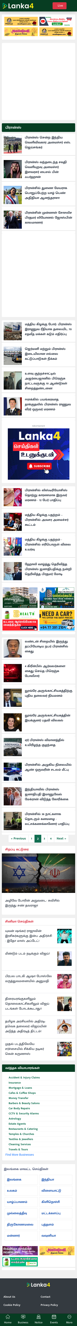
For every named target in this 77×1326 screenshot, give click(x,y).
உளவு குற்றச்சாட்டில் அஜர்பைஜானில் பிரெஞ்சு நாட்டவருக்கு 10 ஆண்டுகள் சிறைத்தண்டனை (46, 381)
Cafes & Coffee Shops (20, 1093)
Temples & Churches (19, 1134)
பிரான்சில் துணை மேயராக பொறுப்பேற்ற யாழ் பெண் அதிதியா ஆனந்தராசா (46, 193)
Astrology (13, 1118)
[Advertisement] (38, 81)
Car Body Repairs (17, 1108)
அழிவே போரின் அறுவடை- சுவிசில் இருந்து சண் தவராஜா (32, 903)
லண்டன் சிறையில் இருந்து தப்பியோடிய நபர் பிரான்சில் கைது (46, 646)
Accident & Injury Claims (22, 1077)
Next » (61, 838)
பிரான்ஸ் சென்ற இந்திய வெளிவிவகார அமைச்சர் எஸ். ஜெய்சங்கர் (48, 142)
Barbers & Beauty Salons (22, 1103)
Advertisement (38, 426)
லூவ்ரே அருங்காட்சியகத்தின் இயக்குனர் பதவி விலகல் (47, 718)
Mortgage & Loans (18, 1088)
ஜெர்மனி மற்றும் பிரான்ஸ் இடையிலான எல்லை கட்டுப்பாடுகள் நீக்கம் (45, 354)
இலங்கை (14, 1179)
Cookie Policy (11, 1305)
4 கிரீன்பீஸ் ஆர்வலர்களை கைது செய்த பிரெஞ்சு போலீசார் (45, 671)
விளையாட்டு (51, 1190)
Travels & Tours (16, 1149)
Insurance (13, 1082)
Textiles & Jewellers (19, 1139)
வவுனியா (48, 1235)
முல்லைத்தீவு (17, 1213)
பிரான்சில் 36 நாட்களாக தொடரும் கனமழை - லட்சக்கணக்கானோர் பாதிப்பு (47, 819)
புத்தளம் (47, 1224)
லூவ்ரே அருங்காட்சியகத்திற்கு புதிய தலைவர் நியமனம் (48, 693)
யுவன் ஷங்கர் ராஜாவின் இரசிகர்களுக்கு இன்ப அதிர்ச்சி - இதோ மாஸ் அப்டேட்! (28, 936)
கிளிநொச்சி (50, 1202)
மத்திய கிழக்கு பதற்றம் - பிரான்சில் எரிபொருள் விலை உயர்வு (48, 544)
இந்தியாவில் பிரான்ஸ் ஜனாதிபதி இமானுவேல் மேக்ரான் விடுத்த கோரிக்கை (46, 794)
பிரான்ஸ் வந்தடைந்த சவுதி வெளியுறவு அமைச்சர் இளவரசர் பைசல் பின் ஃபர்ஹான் (46, 169)
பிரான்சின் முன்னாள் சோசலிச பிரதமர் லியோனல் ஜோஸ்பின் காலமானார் (48, 217)
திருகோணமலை (20, 1224)
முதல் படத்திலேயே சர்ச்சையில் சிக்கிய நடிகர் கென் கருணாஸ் (24, 1049)
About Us (9, 1296)
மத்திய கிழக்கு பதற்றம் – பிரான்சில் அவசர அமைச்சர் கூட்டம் (46, 520)
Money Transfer (16, 1098)
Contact (45, 1296)
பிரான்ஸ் (13, 128)
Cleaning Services (18, 1144)
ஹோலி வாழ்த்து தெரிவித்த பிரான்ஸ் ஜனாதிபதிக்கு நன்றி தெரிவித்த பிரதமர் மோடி (48, 569)
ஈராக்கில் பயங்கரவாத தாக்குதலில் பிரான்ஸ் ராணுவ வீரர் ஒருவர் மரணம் (48, 404)
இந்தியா (47, 1179)
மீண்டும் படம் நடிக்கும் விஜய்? (27, 953)
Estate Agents (15, 1124)
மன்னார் (13, 1235)
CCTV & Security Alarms (22, 1113)
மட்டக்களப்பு (51, 1213)
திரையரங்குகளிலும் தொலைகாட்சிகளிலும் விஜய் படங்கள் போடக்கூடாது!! (27, 1003)
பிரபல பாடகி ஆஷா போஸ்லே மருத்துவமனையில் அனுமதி (28, 979)
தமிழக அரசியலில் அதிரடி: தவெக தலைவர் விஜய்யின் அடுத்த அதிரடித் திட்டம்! (26, 1026)
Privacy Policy (49, 1305)
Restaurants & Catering (21, 1129)
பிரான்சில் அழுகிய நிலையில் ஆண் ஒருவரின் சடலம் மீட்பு (48, 767)
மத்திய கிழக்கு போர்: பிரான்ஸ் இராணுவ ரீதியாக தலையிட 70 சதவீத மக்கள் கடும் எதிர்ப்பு (48, 329)
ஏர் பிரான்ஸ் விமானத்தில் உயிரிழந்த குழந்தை (44, 742)
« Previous (18, 838)
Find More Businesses (19, 1154)
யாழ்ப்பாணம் (17, 1202)
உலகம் (12, 1190)
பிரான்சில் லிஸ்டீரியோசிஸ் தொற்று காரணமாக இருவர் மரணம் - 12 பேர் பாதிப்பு (46, 495)
